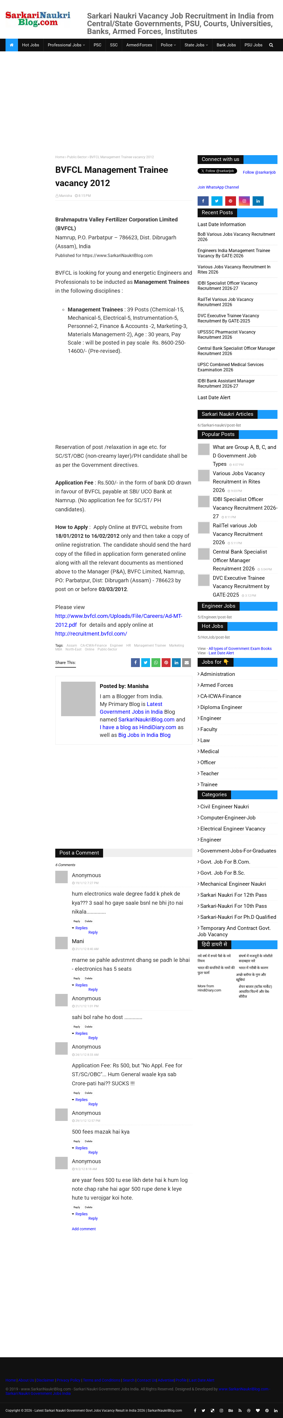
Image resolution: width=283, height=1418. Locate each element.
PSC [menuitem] (97, 45)
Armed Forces (216, 685)
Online (89, 649)
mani (78, 941)
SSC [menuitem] (114, 45)
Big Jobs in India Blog (144, 735)
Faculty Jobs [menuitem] (21, 57)
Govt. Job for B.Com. (225, 862)
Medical (209, 751)
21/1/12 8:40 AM (87, 949)
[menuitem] (12, 45)
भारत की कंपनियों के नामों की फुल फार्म (216, 970)
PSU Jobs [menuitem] (254, 45)
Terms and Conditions (101, 1380)
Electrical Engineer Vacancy (232, 829)
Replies (81, 928)
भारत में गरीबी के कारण (253, 968)
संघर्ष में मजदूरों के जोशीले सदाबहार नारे (255, 958)
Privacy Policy (68, 1380)
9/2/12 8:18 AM (86, 1169)
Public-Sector (77, 157)
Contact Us (146, 1380)
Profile (181, 1380)
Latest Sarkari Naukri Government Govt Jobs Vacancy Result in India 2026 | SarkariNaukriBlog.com (108, 1410)
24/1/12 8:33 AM (87, 1055)
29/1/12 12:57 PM (87, 1121)
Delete (88, 921)
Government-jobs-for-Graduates (238, 851)
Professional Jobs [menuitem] (65, 45)
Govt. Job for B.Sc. (222, 873)
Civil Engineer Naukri (224, 806)
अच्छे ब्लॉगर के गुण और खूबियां (251, 977)
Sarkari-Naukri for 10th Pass (233, 906)
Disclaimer (45, 1380)
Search (129, 1380)
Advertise (166, 1380)
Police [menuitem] (166, 45)
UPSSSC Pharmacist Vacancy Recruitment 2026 (227, 334)
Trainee (209, 784)
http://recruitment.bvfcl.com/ (91, 633)
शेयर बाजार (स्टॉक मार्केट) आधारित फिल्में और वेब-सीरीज (255, 992)
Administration (217, 674)
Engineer (116, 645)
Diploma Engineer (221, 707)
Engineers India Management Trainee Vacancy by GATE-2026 (234, 253)
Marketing (176, 645)
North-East (73, 649)
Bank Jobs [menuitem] (226, 45)
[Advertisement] (141, 108)
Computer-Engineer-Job (228, 817)
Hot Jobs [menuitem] (30, 45)
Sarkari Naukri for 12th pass (233, 895)
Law (205, 740)
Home (59, 157)
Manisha (65, 196)
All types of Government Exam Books (240, 648)
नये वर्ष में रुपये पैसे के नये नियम (214, 958)
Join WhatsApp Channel (218, 187)
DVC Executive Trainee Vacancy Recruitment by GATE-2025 (228, 318)
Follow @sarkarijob (259, 172)
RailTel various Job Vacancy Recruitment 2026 (225, 302)
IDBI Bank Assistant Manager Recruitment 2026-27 (226, 383)
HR (128, 645)
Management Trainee (150, 645)
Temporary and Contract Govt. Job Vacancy (234, 931)
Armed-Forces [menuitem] (139, 45)
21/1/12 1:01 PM (87, 1006)
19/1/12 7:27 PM (87, 883)
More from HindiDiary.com (209, 988)
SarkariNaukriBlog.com (146, 719)
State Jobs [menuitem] (195, 45)
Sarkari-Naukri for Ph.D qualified (238, 917)
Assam (72, 645)
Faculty (208, 729)
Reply (77, 921)
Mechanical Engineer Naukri (233, 884)
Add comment (84, 1229)
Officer (208, 762)
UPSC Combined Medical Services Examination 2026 (231, 367)
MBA (58, 649)
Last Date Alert (221, 653)
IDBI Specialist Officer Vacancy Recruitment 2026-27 (228, 286)
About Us (25, 1380)
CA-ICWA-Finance (93, 645)
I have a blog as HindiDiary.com (138, 727)
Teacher (209, 773)
